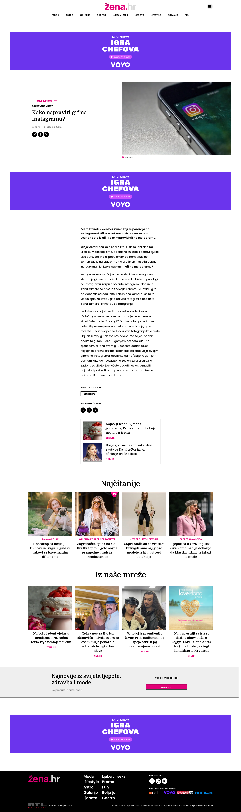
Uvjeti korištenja (171, 805)
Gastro (101, 15)
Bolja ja (173, 15)
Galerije (85, 15)
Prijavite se (166, 686)
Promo (108, 781)
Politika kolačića (151, 805)
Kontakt (114, 805)
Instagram (89, 393)
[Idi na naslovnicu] (120, 10)
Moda (55, 15)
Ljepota (139, 15)
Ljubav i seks (120, 15)
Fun (187, 15)
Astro (69, 15)
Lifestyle (156, 15)
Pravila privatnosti (130, 805)
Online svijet (47, 101)
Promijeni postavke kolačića (198, 805)
